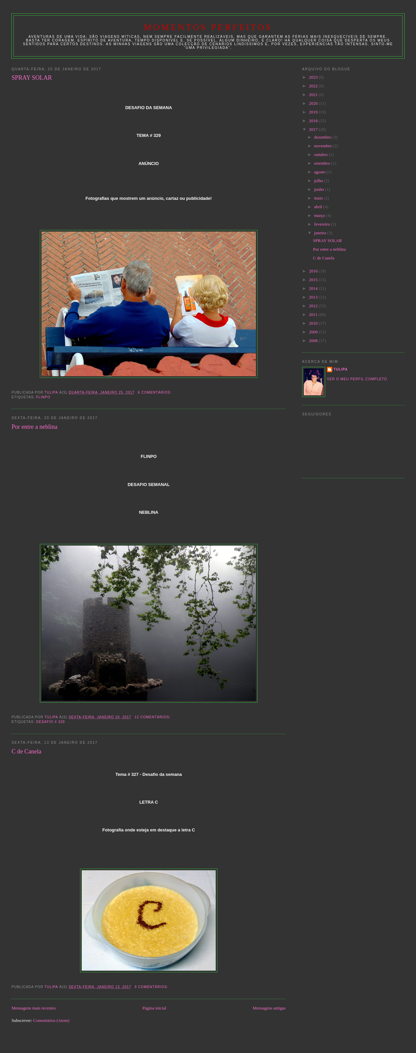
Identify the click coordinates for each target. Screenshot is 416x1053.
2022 (314, 85)
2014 (314, 288)
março (320, 215)
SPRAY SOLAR (31, 77)
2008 (314, 340)
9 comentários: (152, 987)
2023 (314, 77)
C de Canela (26, 751)
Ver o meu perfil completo (357, 379)
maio (319, 197)
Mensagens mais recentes (33, 1007)
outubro (321, 154)
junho (319, 189)
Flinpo (43, 397)
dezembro (323, 137)
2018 (314, 120)
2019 (314, 111)
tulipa (341, 369)
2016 (314, 270)
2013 (314, 297)
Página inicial (154, 1007)
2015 (314, 279)
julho (319, 180)
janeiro (320, 232)
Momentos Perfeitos (208, 27)
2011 (314, 314)
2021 (314, 94)
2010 (314, 323)
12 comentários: (153, 717)
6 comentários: (155, 392)
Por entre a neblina (34, 426)
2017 (314, 129)
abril (318, 206)
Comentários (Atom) (51, 1020)
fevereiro (322, 224)
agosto (320, 171)
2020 (314, 103)
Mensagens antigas (269, 1007)
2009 (314, 331)
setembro (322, 163)
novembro (323, 145)
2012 (314, 305)
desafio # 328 (50, 722)
